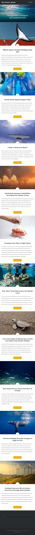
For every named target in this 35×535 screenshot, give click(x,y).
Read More (17, 68)
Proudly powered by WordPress (14, 530)
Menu (30, 2)
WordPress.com (17, 532)
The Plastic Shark (8, 2)
